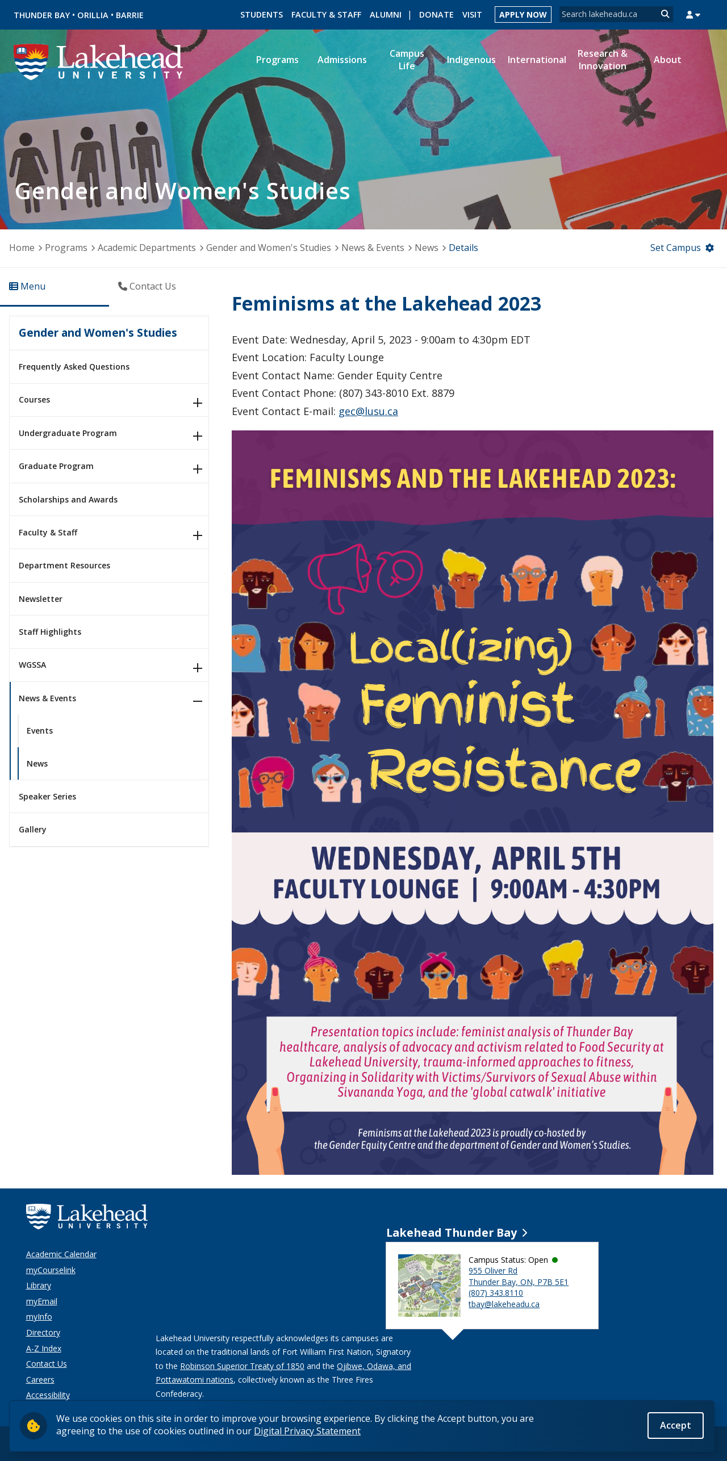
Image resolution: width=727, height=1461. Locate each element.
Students (261, 14)
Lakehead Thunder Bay (451, 1232)
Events (40, 730)
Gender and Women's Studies (268, 247)
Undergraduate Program (68, 433)
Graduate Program (56, 466)
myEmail (41, 1301)
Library (38, 1285)
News (426, 247)
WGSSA (32, 664)
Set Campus (675, 247)
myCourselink (51, 1270)
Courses (34, 399)
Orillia (92, 15)
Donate (436, 14)
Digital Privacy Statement (307, 1431)
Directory (43, 1332)
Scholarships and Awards (68, 499)
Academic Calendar (61, 1254)
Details (463, 247)
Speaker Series (47, 796)
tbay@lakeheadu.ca (504, 1304)
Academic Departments (147, 247)
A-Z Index (43, 1348)
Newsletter (40, 598)
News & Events (372, 247)
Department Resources (64, 565)
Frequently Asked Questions (74, 366)
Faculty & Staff (326, 14)
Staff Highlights (50, 631)
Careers (40, 1379)
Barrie (130, 15)
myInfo (39, 1316)
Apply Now (523, 14)
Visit (472, 14)
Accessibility (48, 1394)
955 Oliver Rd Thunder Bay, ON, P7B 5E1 (519, 1276)
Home (22, 247)
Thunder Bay (42, 15)
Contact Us (46, 1363)
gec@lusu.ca (368, 411)
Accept (675, 1425)
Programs (66, 247)
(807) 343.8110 (496, 1292)
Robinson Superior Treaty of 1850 (242, 1365)
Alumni (386, 14)
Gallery (33, 829)
